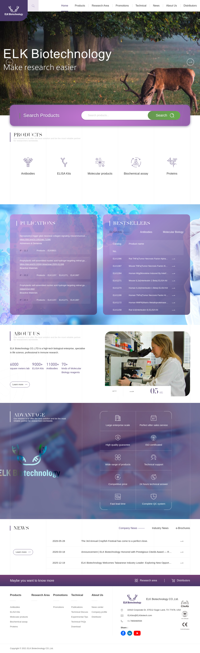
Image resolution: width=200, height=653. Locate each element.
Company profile (99, 612)
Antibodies (15, 607)
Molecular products (19, 617)
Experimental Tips (79, 617)
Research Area (100, 5)
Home (64, 5)
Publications (77, 607)
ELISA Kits (15, 612)
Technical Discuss (79, 612)
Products (80, 5)
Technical (141, 5)
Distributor (96, 617)
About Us (171, 5)
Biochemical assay (19, 621)
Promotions (122, 5)
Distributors (190, 5)
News (156, 5)
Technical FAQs (78, 621)
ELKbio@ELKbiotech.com (140, 615)
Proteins (14, 626)
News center (97, 607)
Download (76, 626)
